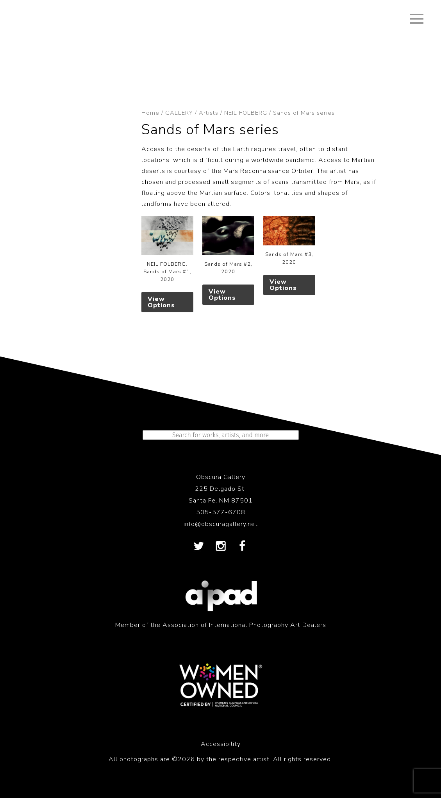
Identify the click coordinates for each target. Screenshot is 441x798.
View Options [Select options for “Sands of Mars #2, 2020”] (222, 294)
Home (150, 113)
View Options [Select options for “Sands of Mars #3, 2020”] (283, 284)
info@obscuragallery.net (221, 524)
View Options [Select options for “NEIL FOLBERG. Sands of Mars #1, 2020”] (161, 302)
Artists (208, 113)
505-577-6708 (220, 512)
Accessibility (221, 744)
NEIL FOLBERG (245, 113)
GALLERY (179, 113)
